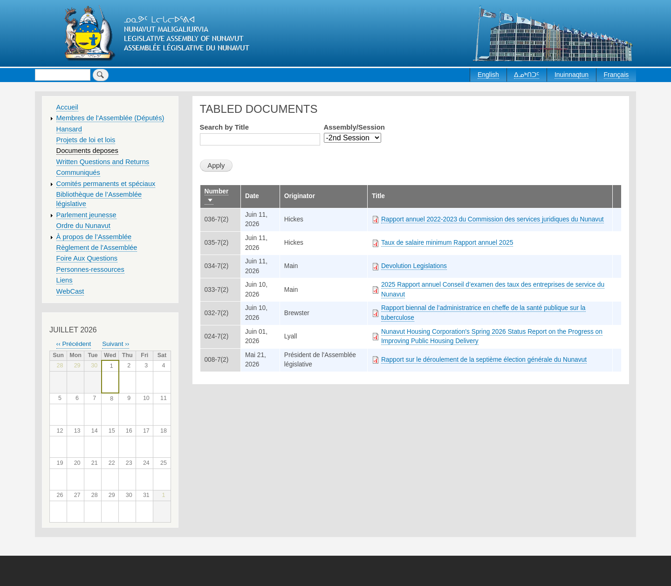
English (488, 74)
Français (616, 74)
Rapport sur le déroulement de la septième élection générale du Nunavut (484, 359)
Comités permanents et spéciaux (106, 183)
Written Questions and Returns (103, 161)
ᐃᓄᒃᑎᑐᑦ (526, 74)
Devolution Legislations (414, 265)
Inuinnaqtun (572, 74)
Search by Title (224, 127)
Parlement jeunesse (86, 215)
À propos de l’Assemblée (94, 237)
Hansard (69, 129)
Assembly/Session (354, 127)
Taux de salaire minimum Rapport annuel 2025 (447, 242)
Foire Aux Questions (87, 258)
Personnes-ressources (90, 269)
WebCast (70, 291)
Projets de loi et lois (86, 140)
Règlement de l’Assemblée (96, 247)
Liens (64, 280)
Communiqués (78, 172)
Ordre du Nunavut (83, 225)
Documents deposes (87, 150)
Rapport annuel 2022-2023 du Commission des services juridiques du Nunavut (492, 219)
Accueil (67, 107)
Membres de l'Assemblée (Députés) (110, 118)
